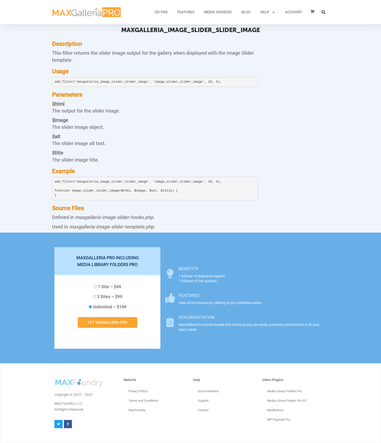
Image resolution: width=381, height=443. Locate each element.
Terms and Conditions (143, 400)
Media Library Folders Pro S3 (286, 400)
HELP (267, 12)
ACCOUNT (293, 12)
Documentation (208, 391)
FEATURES (185, 12)
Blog (246, 12)
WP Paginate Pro (278, 419)
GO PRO (161, 12)
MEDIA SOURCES (218, 12)
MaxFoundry (137, 410)
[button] (323, 12)
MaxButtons (275, 410)
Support (203, 400)
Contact (203, 410)
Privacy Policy (138, 391)
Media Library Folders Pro (284, 391)
